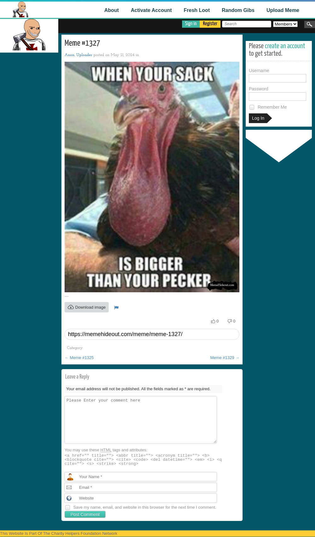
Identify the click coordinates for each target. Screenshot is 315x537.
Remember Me (268, 107)
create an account (285, 46)
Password (277, 93)
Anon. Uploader (78, 55)
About (111, 10)
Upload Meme (282, 10)
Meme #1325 (79, 357)
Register (210, 23)
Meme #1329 (225, 357)
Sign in (191, 23)
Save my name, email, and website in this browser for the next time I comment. (144, 507)
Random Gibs (238, 10)
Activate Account (151, 10)
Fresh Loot (197, 10)
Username (277, 75)
